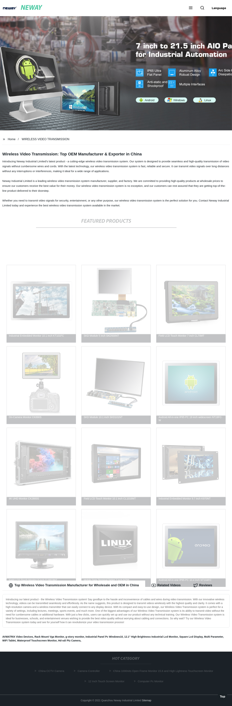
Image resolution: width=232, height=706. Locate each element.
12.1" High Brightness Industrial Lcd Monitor (151, 636)
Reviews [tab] (202, 585)
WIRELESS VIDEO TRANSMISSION (45, 139)
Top (222, 696)
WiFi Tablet (9, 640)
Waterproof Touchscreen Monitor (37, 640)
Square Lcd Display (191, 636)
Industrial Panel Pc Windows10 (104, 636)
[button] (190, 8)
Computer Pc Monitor (151, 681)
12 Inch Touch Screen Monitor (107, 681)
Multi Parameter (213, 636)
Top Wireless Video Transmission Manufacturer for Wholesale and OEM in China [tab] (74, 585)
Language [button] (219, 8)
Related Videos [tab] (166, 585)
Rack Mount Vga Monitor (49, 636)
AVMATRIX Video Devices (17, 636)
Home (12, 139)
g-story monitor (74, 636)
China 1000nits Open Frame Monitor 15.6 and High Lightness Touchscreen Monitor (164, 670)
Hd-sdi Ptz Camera (69, 640)
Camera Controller (89, 670)
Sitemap (146, 700)
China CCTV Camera (52, 670)
